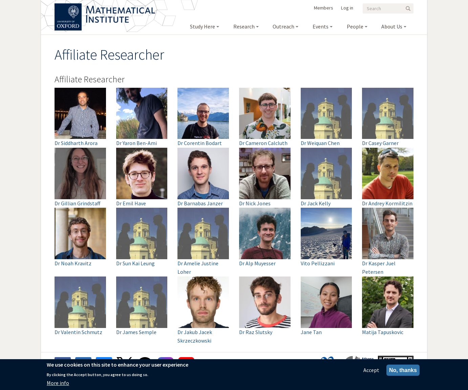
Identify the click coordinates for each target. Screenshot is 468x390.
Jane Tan (311, 332)
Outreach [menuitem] (283, 26)
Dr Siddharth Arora (76, 143)
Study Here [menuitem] (202, 26)
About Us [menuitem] (391, 26)
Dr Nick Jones (255, 203)
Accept (371, 370)
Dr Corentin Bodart (199, 143)
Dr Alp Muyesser (257, 263)
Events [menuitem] (320, 26)
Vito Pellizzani (318, 263)
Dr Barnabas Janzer (200, 203)
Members (323, 8)
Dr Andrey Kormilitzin (387, 203)
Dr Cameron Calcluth (263, 143)
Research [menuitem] (244, 26)
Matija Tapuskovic (382, 332)
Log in (347, 8)
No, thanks (403, 370)
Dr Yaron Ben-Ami (136, 143)
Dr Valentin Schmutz (78, 332)
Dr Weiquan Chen (320, 143)
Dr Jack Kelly (316, 203)
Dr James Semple (136, 332)
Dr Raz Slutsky (255, 332)
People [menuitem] (355, 26)
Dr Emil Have (131, 203)
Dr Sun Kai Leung (135, 263)
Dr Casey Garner (380, 143)
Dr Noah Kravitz (73, 263)
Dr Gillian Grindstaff (77, 203)
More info (58, 383)
